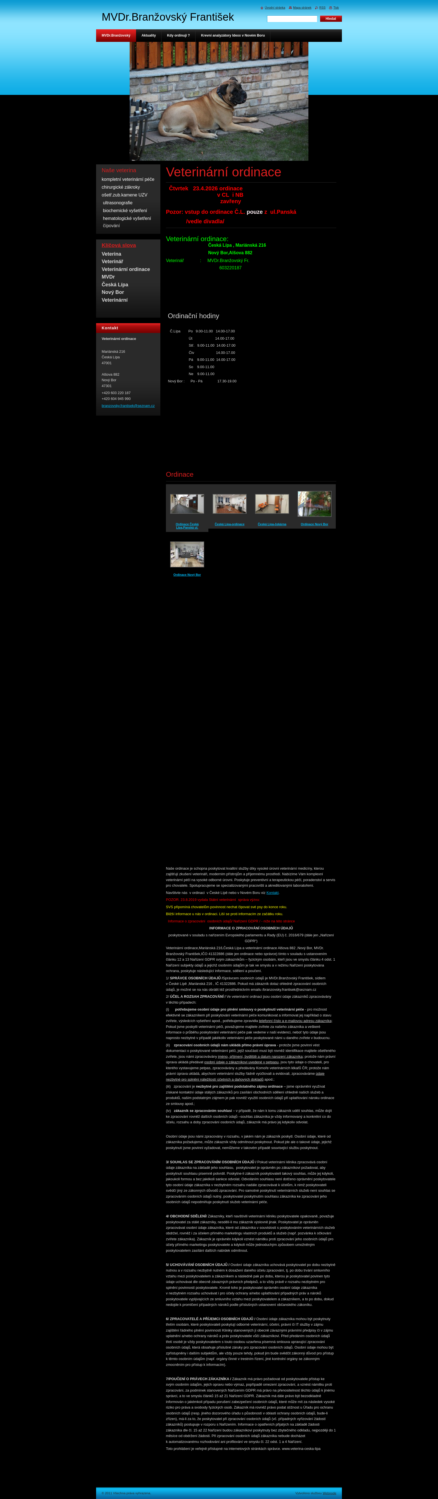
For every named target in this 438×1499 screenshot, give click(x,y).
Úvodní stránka (275, 7)
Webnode (329, 1493)
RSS (322, 7)
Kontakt (272, 893)
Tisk (336, 7)
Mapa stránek (302, 7)
